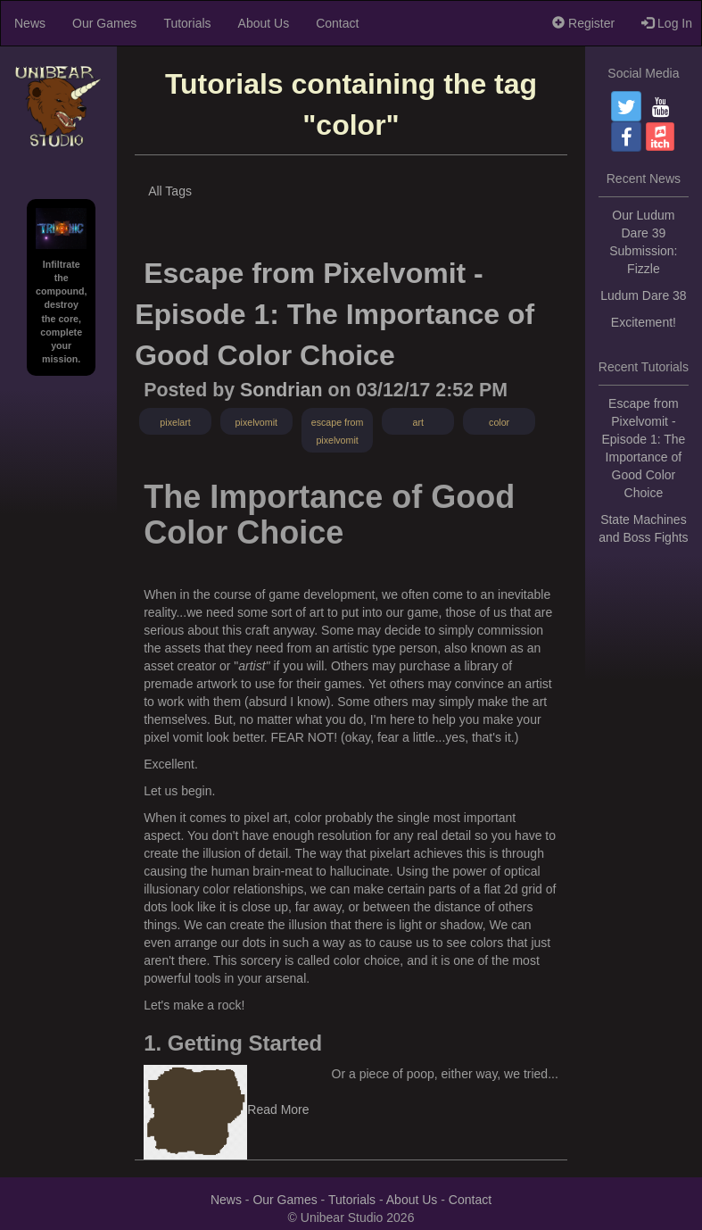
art (418, 422)
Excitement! (643, 322)
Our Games (104, 23)
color (499, 422)
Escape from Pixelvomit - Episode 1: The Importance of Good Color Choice (334, 313)
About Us (264, 23)
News (29, 23)
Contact (337, 23)
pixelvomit (256, 422)
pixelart (175, 422)
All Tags (170, 191)
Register (583, 23)
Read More (278, 1109)
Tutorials (187, 23)
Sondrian (281, 390)
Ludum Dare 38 (643, 295)
